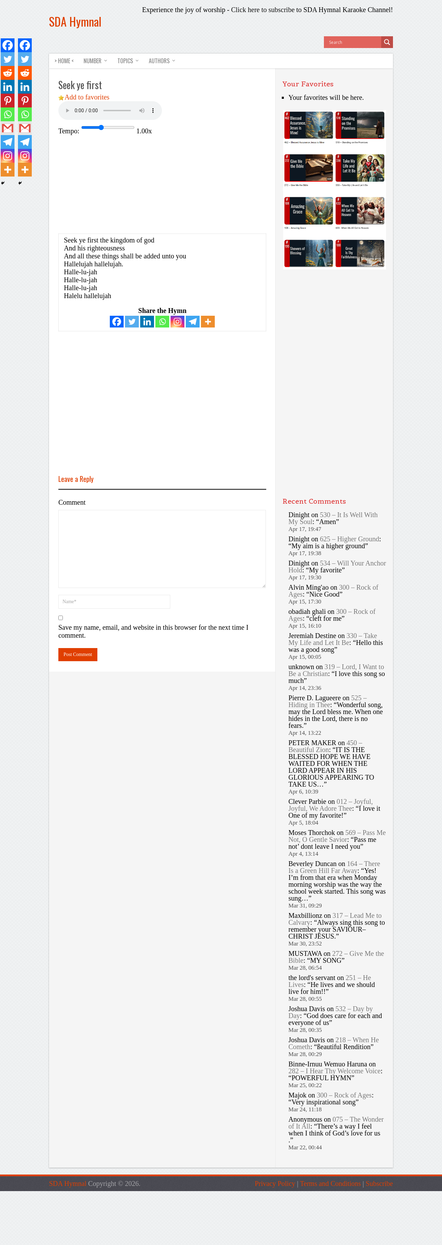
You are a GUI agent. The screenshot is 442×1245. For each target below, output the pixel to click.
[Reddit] (8, 73)
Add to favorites (87, 97)
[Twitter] (132, 321)
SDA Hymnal (75, 21)
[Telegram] (193, 321)
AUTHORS (158, 61)
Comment (72, 502)
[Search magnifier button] (387, 42)
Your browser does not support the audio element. (110, 110)
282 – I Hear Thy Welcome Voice (334, 1071)
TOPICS (125, 61)
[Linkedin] (147, 321)
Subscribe (379, 1184)
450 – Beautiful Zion (325, 746)
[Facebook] (117, 321)
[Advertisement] (116, 183)
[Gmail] (8, 128)
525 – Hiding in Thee (327, 701)
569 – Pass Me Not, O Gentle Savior (337, 836)
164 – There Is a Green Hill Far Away (334, 867)
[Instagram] (177, 321)
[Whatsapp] (162, 321)
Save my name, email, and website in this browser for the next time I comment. (153, 631)
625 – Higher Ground (349, 539)
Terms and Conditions (330, 1184)
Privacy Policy (275, 1184)
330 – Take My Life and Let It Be (332, 639)
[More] (208, 321)
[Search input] (354, 42)
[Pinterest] (8, 100)
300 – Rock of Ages (344, 1095)
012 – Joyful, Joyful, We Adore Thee (330, 805)
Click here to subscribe (263, 9)
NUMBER (93, 61)
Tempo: (68, 131)
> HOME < (63, 61)
